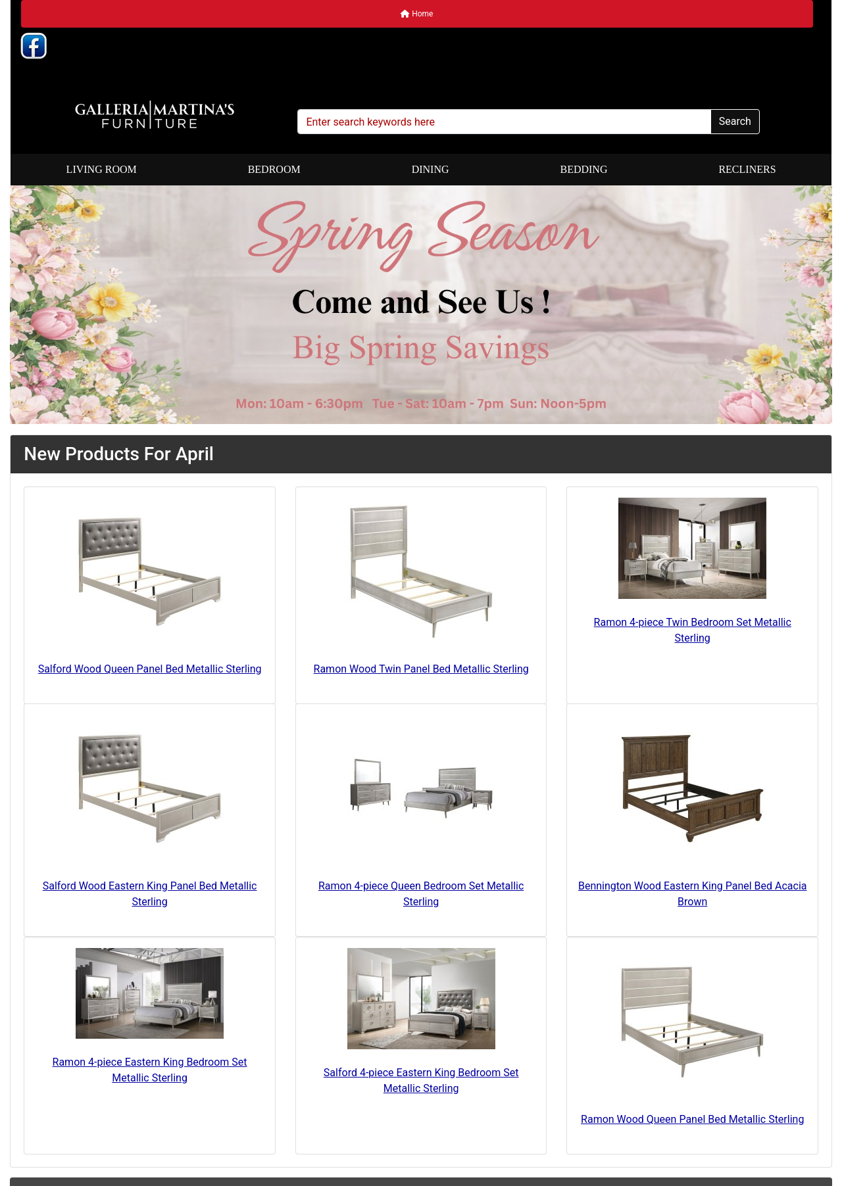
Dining (430, 169)
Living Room (101, 169)
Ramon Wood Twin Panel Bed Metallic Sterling (421, 669)
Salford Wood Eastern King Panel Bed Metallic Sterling (150, 894)
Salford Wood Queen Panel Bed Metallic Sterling (150, 669)
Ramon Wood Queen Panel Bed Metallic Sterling (692, 1119)
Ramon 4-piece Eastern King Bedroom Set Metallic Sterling (150, 1070)
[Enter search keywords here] (503, 121)
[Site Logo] (154, 115)
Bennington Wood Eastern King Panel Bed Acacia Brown (692, 894)
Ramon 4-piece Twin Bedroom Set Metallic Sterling (692, 630)
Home (417, 13)
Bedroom (274, 169)
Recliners (747, 169)
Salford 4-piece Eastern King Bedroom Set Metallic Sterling (421, 1080)
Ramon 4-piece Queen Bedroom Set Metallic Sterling (421, 894)
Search (735, 121)
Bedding (583, 169)
